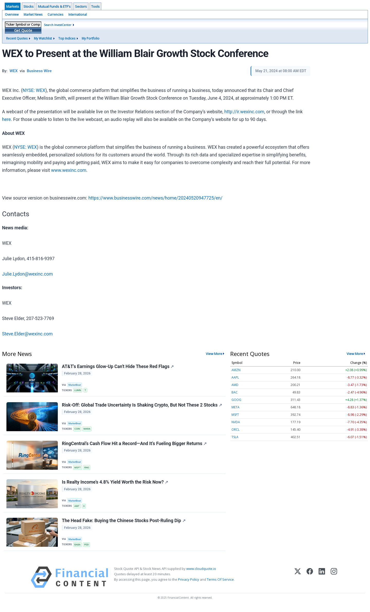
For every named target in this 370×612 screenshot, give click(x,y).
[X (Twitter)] (297, 581)
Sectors (81, 6)
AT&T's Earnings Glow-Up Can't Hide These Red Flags (118, 366)
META (235, 407)
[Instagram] (334, 581)
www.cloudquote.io (201, 573)
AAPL (235, 377)
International (77, 14)
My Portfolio (90, 38)
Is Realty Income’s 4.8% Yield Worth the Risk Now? (115, 485)
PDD (87, 548)
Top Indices (66, 38)
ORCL (235, 429)
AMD (235, 385)
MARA (87, 430)
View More (214, 353)
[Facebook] (309, 581)
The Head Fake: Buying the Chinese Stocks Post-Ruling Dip (124, 524)
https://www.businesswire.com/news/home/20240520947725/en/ (155, 198)
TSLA (235, 437)
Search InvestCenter (57, 25)
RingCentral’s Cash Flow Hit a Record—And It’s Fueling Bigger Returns (134, 445)
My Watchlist (43, 38)
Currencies (55, 14)
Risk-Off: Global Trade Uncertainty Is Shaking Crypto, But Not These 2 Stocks (142, 406)
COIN (77, 430)
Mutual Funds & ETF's (54, 6)
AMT (77, 508)
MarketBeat (75, 384)
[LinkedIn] (322, 581)
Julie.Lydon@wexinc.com (27, 274)
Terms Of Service (220, 583)
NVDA (236, 422)
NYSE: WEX (34, 90)
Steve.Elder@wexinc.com (27, 333)
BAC (235, 392)
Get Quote (23, 30)
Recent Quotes (16, 38)
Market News (33, 14)
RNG (87, 469)
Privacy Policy (188, 583)
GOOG (236, 400)
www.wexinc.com (68, 170)
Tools (95, 6)
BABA (78, 548)
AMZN (236, 370)
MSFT (78, 469)
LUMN (78, 390)
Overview (11, 14)
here (6, 119)
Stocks (28, 6)
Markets (12, 6)
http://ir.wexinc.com (244, 111)
